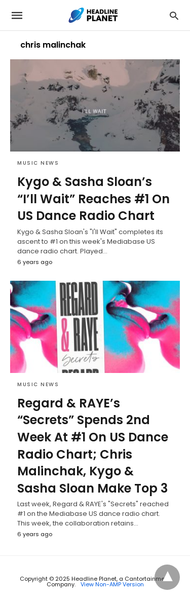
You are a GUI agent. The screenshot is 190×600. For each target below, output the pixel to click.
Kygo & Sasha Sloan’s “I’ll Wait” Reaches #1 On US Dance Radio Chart (93, 198)
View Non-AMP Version (112, 584)
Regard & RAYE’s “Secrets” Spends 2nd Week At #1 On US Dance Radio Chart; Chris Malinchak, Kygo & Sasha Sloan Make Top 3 (92, 446)
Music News (38, 163)
